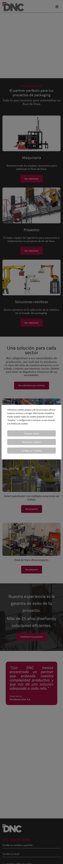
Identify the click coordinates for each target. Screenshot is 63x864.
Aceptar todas (31, 433)
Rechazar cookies (31, 442)
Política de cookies (19, 423)
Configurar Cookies (31, 450)
